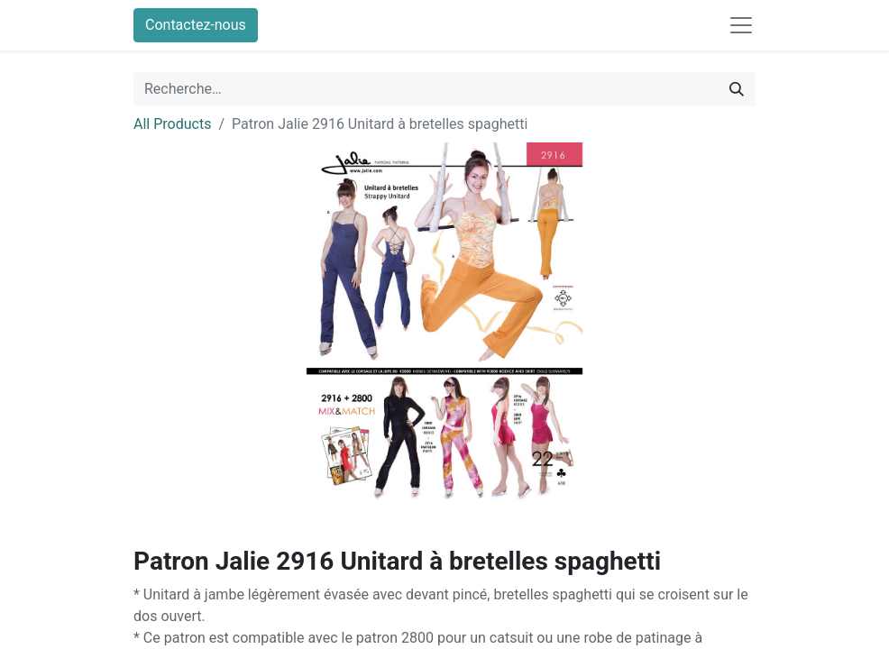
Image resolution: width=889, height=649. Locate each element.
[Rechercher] (737, 89)
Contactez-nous (195, 24)
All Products (172, 124)
